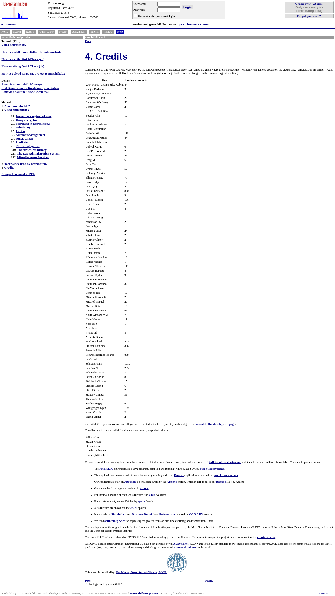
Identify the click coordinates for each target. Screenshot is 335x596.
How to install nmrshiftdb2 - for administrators (32, 52)
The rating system (27, 146)
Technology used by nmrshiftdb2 (25, 163)
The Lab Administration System (38, 153)
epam (141, 501)
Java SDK (106, 468)
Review (108, 31)
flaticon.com (167, 514)
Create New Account (309, 3)
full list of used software (225, 462)
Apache (172, 481)
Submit (94, 31)
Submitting (23, 127)
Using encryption (27, 120)
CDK (152, 494)
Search (17, 31)
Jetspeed (130, 481)
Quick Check (46, 31)
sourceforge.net (114, 521)
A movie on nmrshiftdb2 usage (21, 84)
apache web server (226, 475)
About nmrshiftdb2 (17, 106)
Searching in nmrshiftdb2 (33, 123)
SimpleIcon (118, 514)
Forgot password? (309, 16)
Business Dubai (142, 514)
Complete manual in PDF (18, 174)
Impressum (8, 24)
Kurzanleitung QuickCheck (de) (22, 66)
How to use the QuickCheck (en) (22, 59)
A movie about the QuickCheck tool (25, 91)
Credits (9, 167)
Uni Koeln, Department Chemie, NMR (141, 572)
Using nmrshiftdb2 (13, 44)
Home (4, 31)
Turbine (220, 481)
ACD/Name (181, 543)
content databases (185, 547)
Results (30, 31)
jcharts (144, 488)
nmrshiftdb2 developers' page (215, 424)
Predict (63, 31)
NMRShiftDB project (144, 593)
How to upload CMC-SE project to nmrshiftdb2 (33, 73)
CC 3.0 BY (196, 514)
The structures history (31, 150)
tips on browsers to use (193, 24)
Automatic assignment (30, 135)
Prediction (22, 142)
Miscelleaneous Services (33, 157)
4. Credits (106, 56)
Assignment (78, 31)
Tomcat (179, 475)
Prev (88, 41)
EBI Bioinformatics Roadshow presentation (30, 88)
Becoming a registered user (33, 116)
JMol (133, 508)
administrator (266, 537)
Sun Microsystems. (212, 468)
